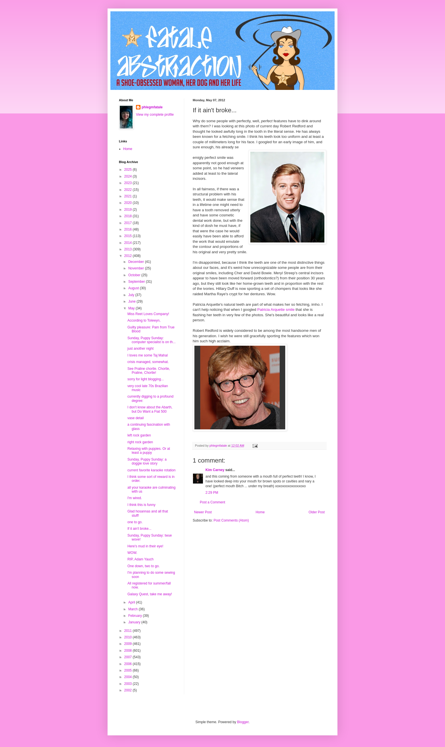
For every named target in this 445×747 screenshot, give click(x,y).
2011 (128, 631)
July (131, 295)
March (133, 609)
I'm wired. (134, 498)
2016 (128, 229)
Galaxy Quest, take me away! (149, 594)
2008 (128, 651)
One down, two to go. (143, 566)
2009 (128, 644)
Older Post (316, 512)
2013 (128, 249)
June (132, 301)
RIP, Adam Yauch (140, 559)
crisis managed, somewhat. (148, 362)
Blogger (243, 722)
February (135, 616)
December (136, 262)
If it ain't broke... (139, 529)
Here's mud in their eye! (145, 546)
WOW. (132, 553)
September (137, 282)
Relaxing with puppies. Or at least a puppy (148, 451)
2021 (128, 196)
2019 (128, 210)
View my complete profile (155, 115)
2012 (128, 256)
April (132, 602)
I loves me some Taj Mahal (147, 355)
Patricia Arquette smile (276, 309)
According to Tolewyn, (144, 320)
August (134, 288)
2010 (128, 637)
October (134, 275)
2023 (128, 183)
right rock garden (140, 442)
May (132, 308)
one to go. (134, 522)
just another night (140, 349)
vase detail (135, 418)
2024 (128, 176)
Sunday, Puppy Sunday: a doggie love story (147, 461)
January (134, 622)
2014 (128, 243)
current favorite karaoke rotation (151, 470)
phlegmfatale (152, 107)
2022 (128, 190)
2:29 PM (211, 493)
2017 (128, 223)
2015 (128, 236)
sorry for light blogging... (145, 379)
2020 (128, 203)
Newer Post (203, 512)
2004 (128, 677)
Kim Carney (214, 470)
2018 (128, 216)
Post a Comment (212, 502)
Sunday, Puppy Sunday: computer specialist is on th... (151, 340)
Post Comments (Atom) (231, 520)
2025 (128, 170)
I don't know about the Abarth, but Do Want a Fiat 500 (149, 409)
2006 (128, 664)
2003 (128, 684)
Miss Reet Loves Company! (148, 314)
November (136, 268)
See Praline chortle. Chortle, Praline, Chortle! (148, 371)
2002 (128, 690)
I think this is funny (141, 505)
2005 (128, 670)
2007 (128, 657)
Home (260, 512)
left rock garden (139, 435)
